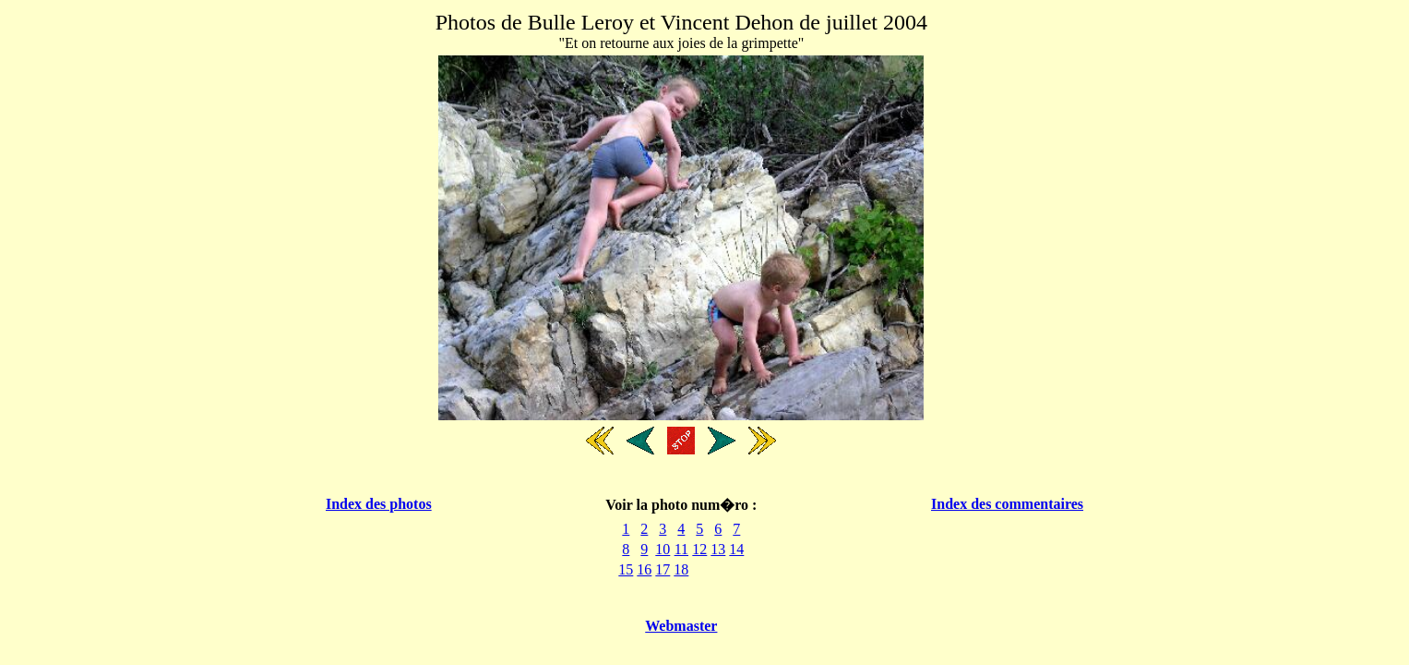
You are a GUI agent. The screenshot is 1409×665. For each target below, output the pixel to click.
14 (736, 549)
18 (681, 569)
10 (662, 549)
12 (699, 549)
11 (681, 549)
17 (662, 569)
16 (644, 569)
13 (717, 549)
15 (625, 569)
